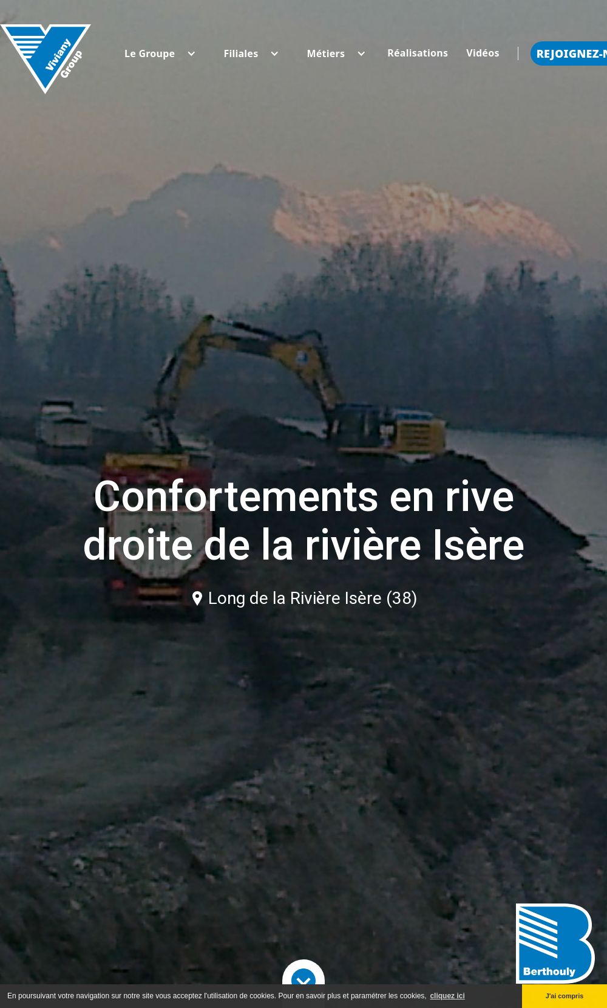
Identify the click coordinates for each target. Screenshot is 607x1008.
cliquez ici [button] (447, 996)
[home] (45, 53)
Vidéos (482, 53)
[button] (149, 53)
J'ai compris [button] (565, 995)
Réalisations (417, 53)
